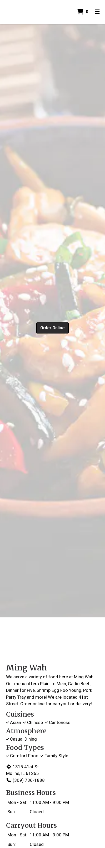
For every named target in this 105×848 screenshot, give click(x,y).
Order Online (52, 327)
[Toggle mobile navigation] (97, 11)
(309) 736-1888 (25, 780)
